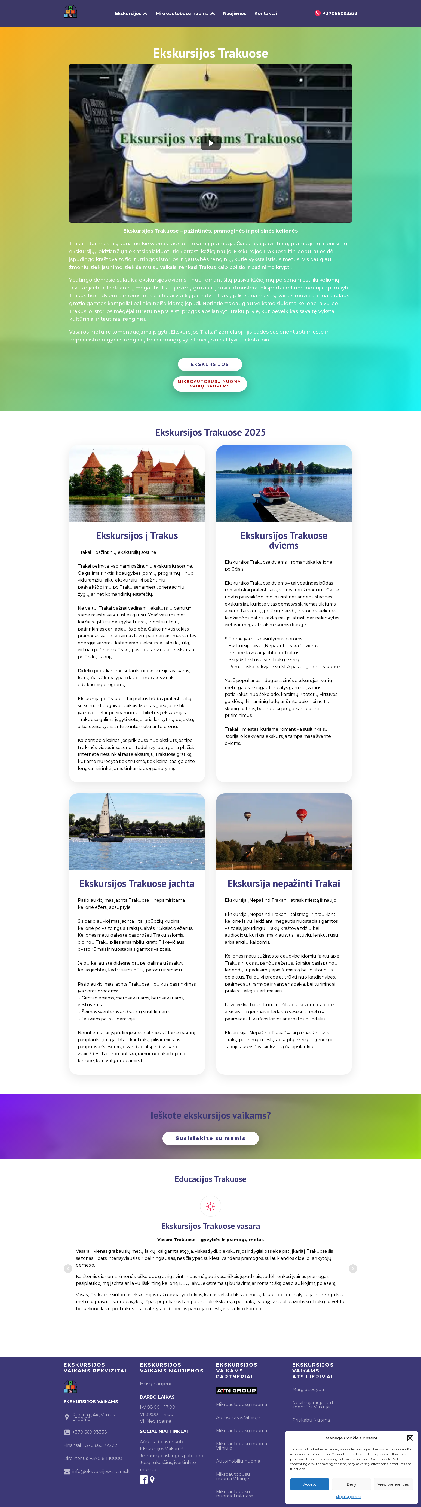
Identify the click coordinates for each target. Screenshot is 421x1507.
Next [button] (353, 1264)
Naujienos (234, 11)
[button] (410, 1438)
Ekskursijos (131, 11)
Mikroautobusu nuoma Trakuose (234, 1489)
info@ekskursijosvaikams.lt (101, 1466)
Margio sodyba (308, 1384)
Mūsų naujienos (157, 1379)
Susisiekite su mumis (211, 1134)
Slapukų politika (348, 1497)
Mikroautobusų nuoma (185, 11)
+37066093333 (340, 11)
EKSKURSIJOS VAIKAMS (91, 1397)
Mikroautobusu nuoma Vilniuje (241, 1441)
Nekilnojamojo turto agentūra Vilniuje (314, 1400)
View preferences (393, 1484)
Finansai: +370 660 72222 (90, 1440)
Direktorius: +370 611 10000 (93, 1453)
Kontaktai (265, 11)
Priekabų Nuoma (311, 1415)
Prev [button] (68, 1264)
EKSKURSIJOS (210, 359)
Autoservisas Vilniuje (238, 1413)
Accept (309, 1484)
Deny (351, 1484)
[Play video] (210, 138)
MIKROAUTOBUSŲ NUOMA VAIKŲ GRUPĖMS (210, 379)
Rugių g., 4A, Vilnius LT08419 (93, 1412)
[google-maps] (152, 1475)
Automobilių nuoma (238, 1456)
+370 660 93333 (89, 1427)
